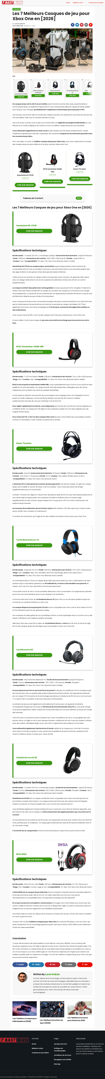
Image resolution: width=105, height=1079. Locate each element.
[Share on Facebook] (72, 25)
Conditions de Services (62, 1055)
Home (68, 3)
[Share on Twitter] (77, 25)
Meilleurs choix (80, 2)
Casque (16, 9)
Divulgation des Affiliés (62, 1060)
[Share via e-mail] (86, 25)
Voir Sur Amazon (34, 231)
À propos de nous (60, 1044)
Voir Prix (21, 97)
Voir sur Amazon (25, 185)
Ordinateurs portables (96, 3)
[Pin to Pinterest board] (81, 25)
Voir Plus (25, 178)
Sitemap (57, 1064)
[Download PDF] (91, 25)
